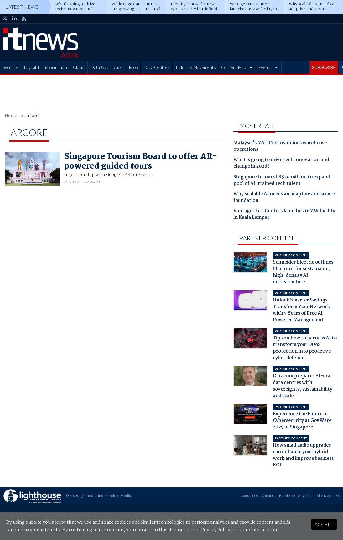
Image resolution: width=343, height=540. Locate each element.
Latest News (22, 7)
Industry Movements (196, 67)
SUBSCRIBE (324, 67)
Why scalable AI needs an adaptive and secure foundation (284, 197)
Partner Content (268, 238)
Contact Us (249, 495)
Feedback (287, 495)
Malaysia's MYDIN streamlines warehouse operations (280, 146)
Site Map (324, 495)
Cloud (78, 67)
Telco (133, 67)
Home (11, 116)
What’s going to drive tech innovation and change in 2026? (281, 163)
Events (265, 67)
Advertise (306, 495)
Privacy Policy (215, 530)
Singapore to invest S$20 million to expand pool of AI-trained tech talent (281, 180)
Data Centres (157, 67)
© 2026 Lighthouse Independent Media (98, 495)
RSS (337, 495)
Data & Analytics (106, 67)
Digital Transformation (45, 67)
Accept (324, 524)
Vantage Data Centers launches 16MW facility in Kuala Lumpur (284, 214)
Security (10, 67)
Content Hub (233, 67)
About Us (269, 495)
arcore (32, 116)
